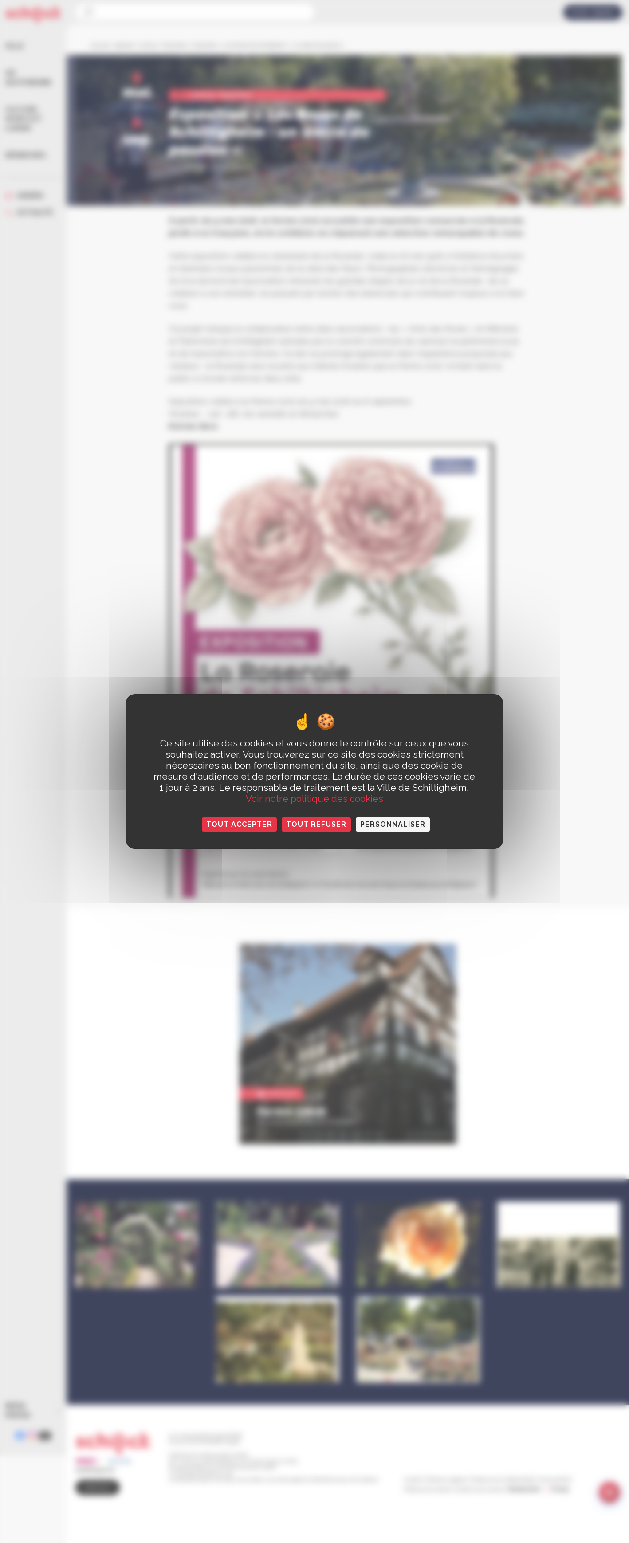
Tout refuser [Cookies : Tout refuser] (316, 824)
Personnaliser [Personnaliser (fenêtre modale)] (392, 824)
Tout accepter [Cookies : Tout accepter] (239, 824)
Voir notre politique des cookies (314, 798)
